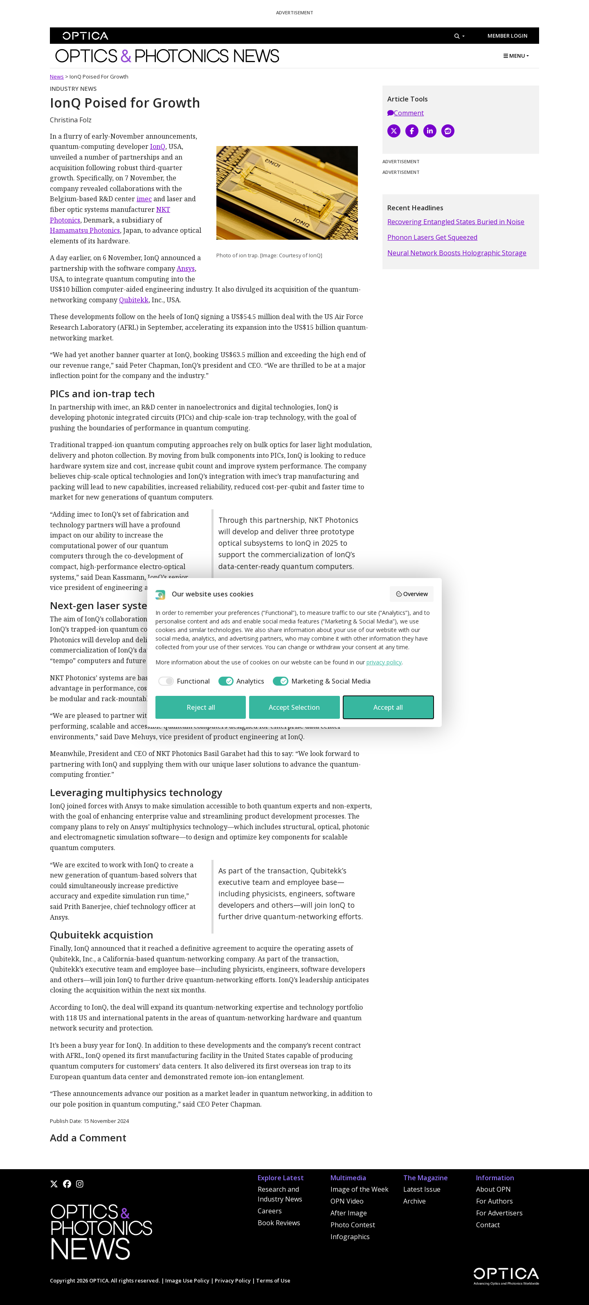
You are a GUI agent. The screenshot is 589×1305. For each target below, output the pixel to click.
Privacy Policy (233, 1280)
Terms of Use (273, 1280)
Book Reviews (279, 1222)
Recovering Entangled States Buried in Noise (455, 221)
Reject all (201, 707)
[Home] (101, 1234)
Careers (270, 1210)
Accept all (388, 707)
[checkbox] (182, 681)
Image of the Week (359, 1189)
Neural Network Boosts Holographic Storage (456, 252)
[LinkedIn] (429, 130)
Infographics (350, 1236)
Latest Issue (422, 1189)
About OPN (493, 1189)
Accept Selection (294, 707)
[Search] (459, 36)
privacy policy (384, 662)
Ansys (186, 268)
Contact (488, 1224)
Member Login (508, 35)
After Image (348, 1212)
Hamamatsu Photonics (85, 230)
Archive (414, 1201)
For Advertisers (499, 1212)
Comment (405, 112)
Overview (412, 594)
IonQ (157, 146)
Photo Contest (352, 1224)
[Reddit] (447, 130)
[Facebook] (411, 130)
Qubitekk (133, 299)
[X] (393, 130)
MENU (514, 55)
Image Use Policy (187, 1280)
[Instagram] (79, 1183)
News (57, 76)
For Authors (494, 1201)
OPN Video (347, 1201)
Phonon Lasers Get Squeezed (432, 237)
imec (144, 198)
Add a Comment (88, 1137)
